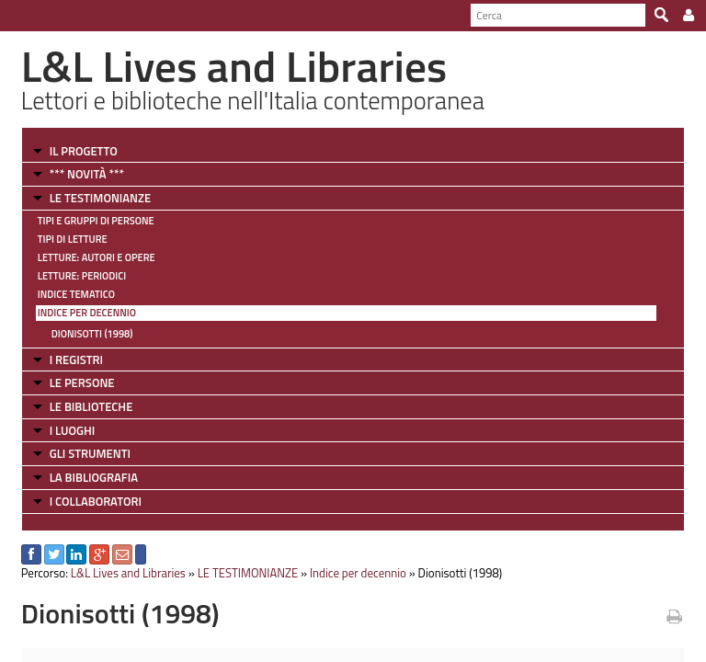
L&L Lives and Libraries (128, 573)
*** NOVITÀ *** (87, 174)
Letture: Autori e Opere (96, 257)
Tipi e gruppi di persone (96, 220)
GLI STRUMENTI (90, 453)
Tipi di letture (73, 239)
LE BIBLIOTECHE (91, 406)
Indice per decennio (87, 312)
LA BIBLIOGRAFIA (94, 477)
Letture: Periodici (82, 275)
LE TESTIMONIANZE (100, 197)
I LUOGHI (73, 430)
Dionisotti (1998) (92, 333)
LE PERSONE (82, 382)
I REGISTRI (76, 359)
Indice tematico (76, 294)
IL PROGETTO (84, 151)
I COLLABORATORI (96, 501)
